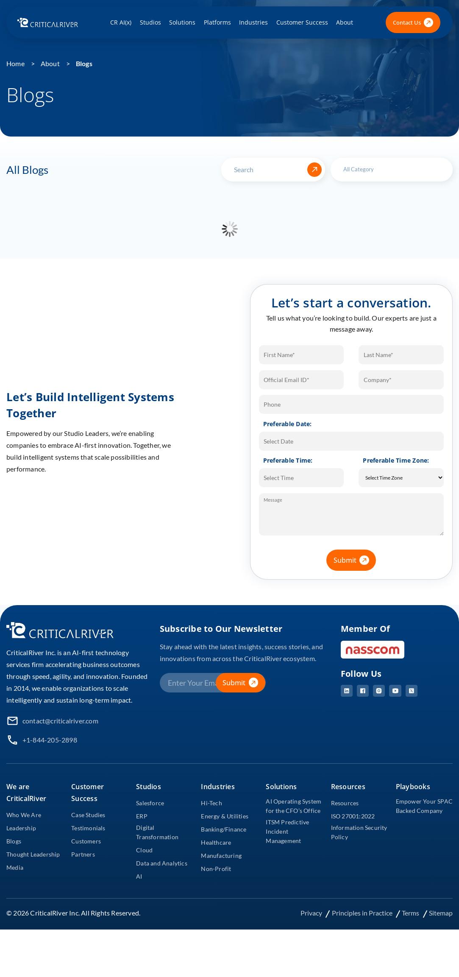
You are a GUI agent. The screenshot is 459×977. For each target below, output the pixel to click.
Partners (83, 854)
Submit (355, 560)
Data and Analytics (161, 863)
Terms (411, 913)
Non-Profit (216, 868)
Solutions (182, 22)
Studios (150, 22)
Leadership (21, 828)
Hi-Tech (211, 803)
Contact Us (413, 23)
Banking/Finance (223, 829)
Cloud (144, 850)
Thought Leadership (33, 854)
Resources (345, 803)
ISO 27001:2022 (353, 816)
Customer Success (302, 22)
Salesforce (150, 803)
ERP (141, 816)
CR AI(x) (120, 22)
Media (14, 867)
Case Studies (88, 814)
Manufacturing (221, 855)
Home (15, 63)
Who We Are (23, 814)
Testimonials (88, 828)
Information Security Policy (359, 832)
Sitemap (441, 913)
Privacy (311, 913)
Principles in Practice (363, 913)
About (344, 22)
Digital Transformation (157, 832)
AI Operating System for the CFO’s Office (293, 806)
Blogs (84, 63)
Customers (86, 841)
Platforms (217, 22)
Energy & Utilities (224, 816)
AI (139, 876)
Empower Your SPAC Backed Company (424, 806)
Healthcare (216, 842)
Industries (253, 22)
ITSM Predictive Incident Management (287, 831)
